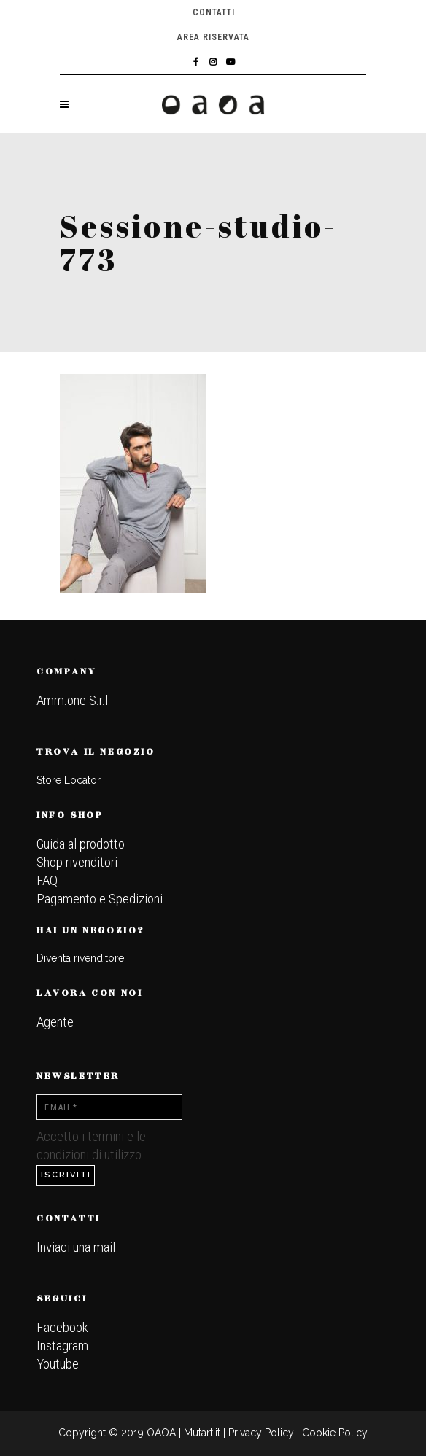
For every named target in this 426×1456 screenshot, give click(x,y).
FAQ (47, 880)
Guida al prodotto (80, 844)
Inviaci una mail (75, 1247)
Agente (55, 1021)
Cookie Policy (335, 1433)
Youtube (57, 1363)
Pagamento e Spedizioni (99, 898)
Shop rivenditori (76, 862)
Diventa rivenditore (80, 958)
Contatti (214, 12)
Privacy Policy (261, 1433)
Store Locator (68, 780)
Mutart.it (202, 1433)
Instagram (62, 1345)
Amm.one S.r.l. (73, 700)
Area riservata (213, 37)
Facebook (62, 1327)
